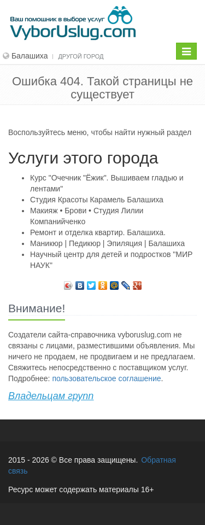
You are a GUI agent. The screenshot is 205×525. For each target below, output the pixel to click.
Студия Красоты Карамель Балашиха (96, 199)
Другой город (80, 56)
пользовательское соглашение (106, 378)
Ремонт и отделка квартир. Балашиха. (98, 232)
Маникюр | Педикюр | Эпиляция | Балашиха (107, 243)
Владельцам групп (50, 395)
